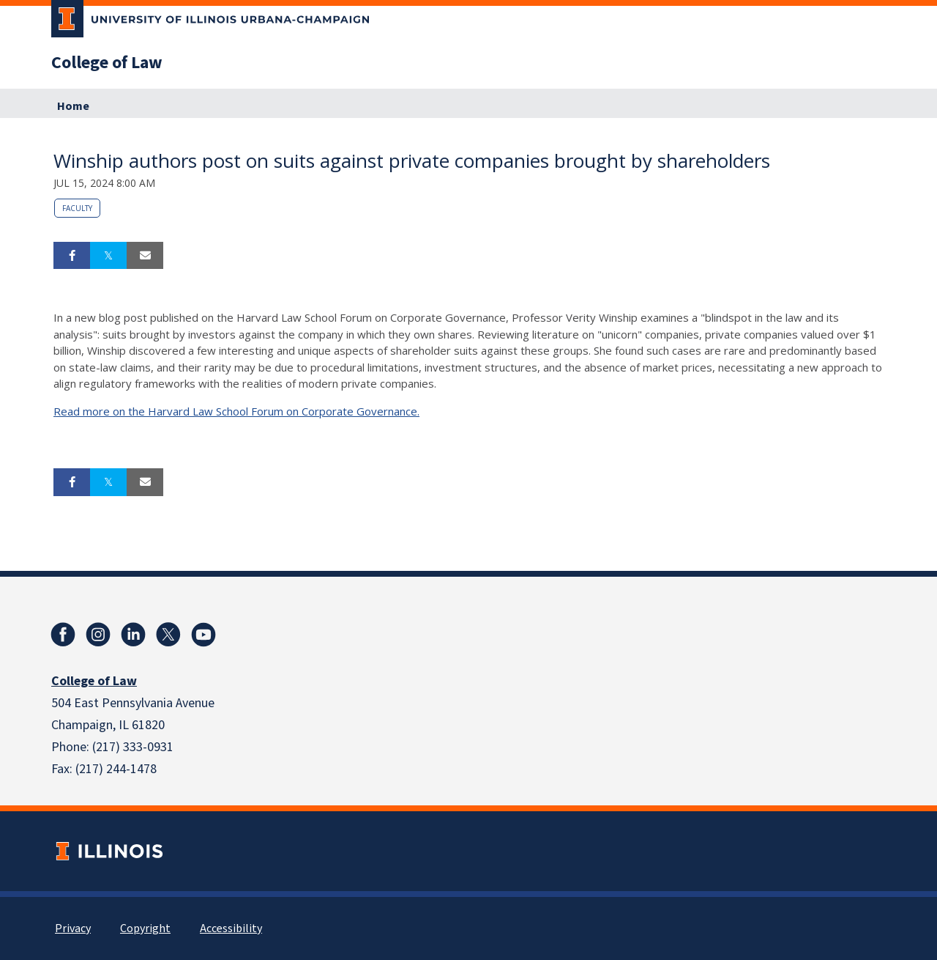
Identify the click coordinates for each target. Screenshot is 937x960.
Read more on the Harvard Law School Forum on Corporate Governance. (236, 411)
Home (73, 106)
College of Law (107, 63)
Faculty (77, 208)
